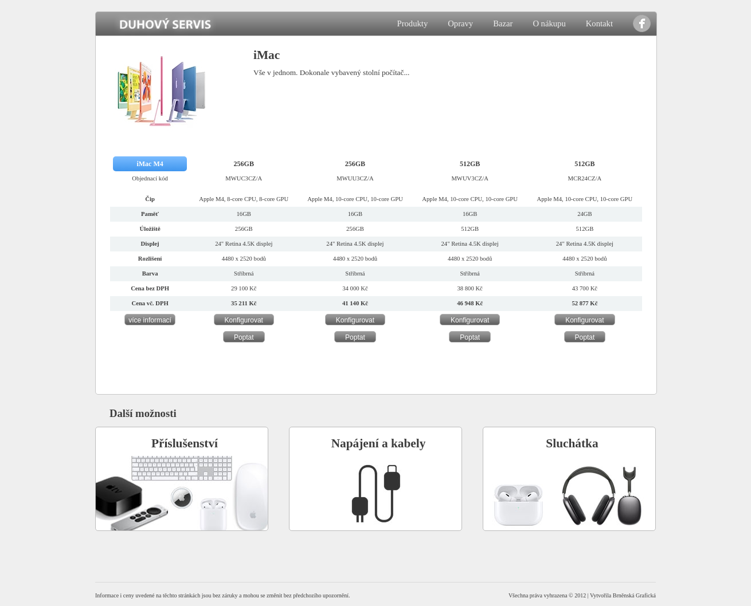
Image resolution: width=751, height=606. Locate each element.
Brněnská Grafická (634, 595)
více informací (149, 320)
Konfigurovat (244, 320)
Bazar (503, 23)
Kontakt (599, 23)
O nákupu (549, 23)
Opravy (460, 23)
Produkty (412, 23)
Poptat (244, 337)
